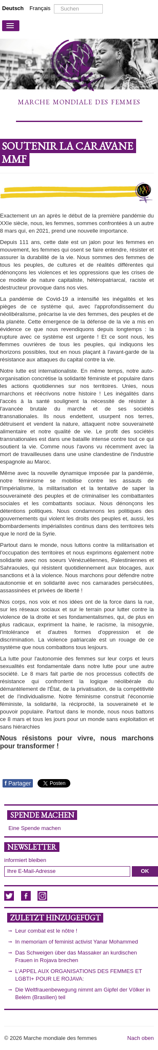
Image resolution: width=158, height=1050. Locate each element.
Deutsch (13, 8)
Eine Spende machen (34, 828)
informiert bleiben (25, 860)
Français (40, 8)
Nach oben (140, 1038)
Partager (18, 783)
